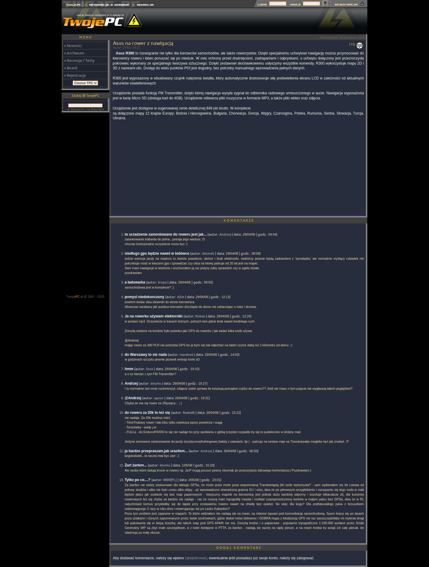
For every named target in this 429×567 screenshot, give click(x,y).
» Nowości (73, 45)
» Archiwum (74, 53)
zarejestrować (196, 558)
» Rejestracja (75, 75)
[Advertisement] (258, 20)
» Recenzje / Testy (79, 60)
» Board (70, 68)
